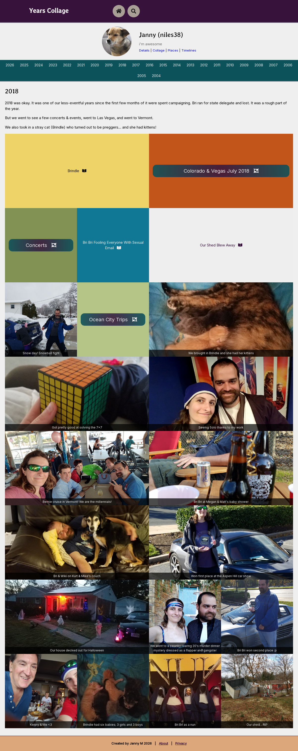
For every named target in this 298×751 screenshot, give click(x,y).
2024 (38, 65)
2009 (244, 65)
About (163, 743)
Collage (159, 50)
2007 (273, 65)
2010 (230, 65)
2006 (288, 65)
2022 (67, 65)
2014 (177, 65)
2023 (53, 65)
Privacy (181, 743)
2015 (163, 65)
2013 (190, 65)
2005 (141, 75)
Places (173, 50)
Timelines (188, 50)
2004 (156, 75)
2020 (95, 65)
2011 (217, 65)
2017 (136, 65)
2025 (24, 65)
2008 (258, 65)
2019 (109, 65)
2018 (122, 65)
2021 (81, 65)
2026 (10, 65)
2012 (204, 65)
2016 (149, 65)
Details (144, 50)
